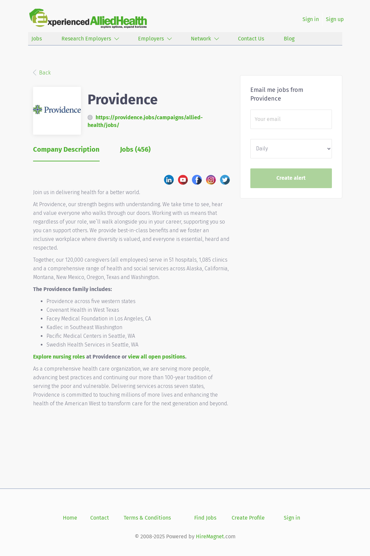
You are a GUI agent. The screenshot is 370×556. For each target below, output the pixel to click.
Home (70, 518)
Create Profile (248, 518)
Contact (99, 518)
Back (44, 73)
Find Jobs (205, 518)
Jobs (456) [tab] (135, 149)
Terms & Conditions (147, 518)
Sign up (335, 19)
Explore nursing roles (59, 357)
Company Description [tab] (66, 149)
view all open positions (156, 357)
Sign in (310, 19)
